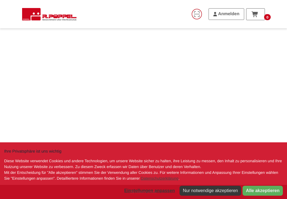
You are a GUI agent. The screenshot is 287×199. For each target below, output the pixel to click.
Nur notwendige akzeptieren (210, 190)
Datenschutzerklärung (159, 178)
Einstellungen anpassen (149, 190)
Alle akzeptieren (263, 190)
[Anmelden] (226, 14)
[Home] (49, 14)
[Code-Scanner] (196, 14)
